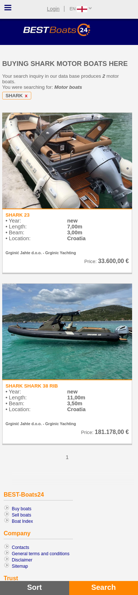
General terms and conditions (41, 553)
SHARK (18, 95)
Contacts (20, 547)
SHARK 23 (17, 215)
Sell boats (21, 515)
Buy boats (21, 508)
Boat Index (22, 521)
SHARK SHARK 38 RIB (32, 386)
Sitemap (20, 566)
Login (53, 9)
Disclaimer (22, 560)
